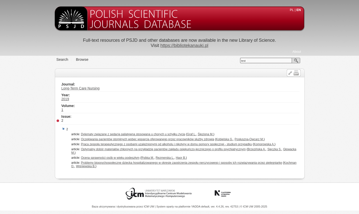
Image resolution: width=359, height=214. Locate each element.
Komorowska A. (264, 144)
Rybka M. (147, 158)
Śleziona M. (205, 134)
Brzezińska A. (257, 149)
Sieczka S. (274, 149)
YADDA (196, 206)
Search (62, 59)
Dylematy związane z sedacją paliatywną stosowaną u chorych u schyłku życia (133, 134)
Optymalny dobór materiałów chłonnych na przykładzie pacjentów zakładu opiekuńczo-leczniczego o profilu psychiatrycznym (163, 149)
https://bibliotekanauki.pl (184, 45)
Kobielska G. (224, 139)
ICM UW (149, 206)
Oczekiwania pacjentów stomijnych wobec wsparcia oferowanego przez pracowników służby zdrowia (147, 139)
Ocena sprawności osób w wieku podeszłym (110, 158)
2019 (65, 99)
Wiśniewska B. (85, 166)
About (296, 52)
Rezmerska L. (165, 158)
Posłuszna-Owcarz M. (249, 139)
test (243, 60)
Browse (82, 59)
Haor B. (181, 158)
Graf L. (191, 134)
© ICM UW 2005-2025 (253, 206)
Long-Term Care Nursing (80, 88)
